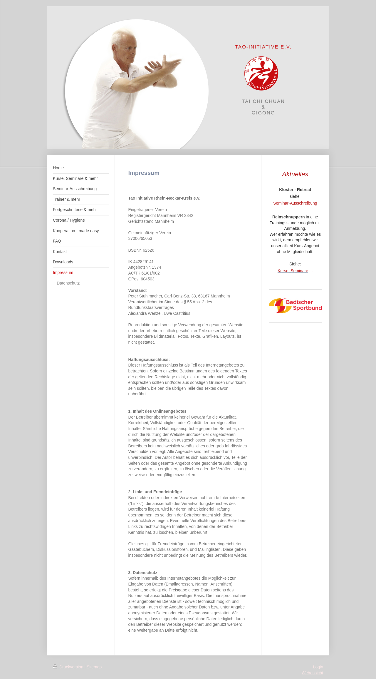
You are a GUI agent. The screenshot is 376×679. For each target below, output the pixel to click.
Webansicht (312, 672)
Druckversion (68, 667)
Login (318, 667)
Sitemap (94, 667)
